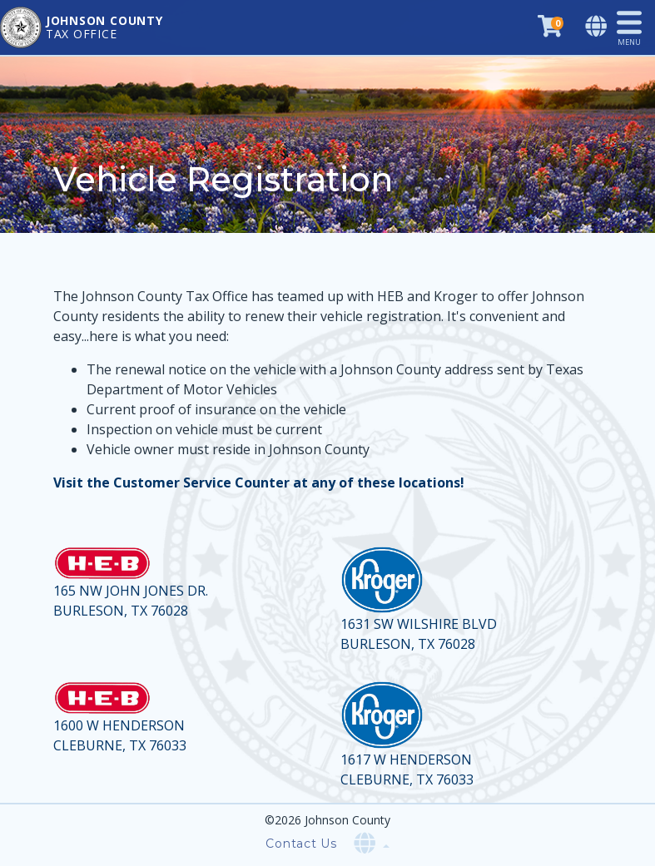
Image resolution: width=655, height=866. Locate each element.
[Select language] (597, 27)
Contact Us (301, 843)
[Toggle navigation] (636, 27)
